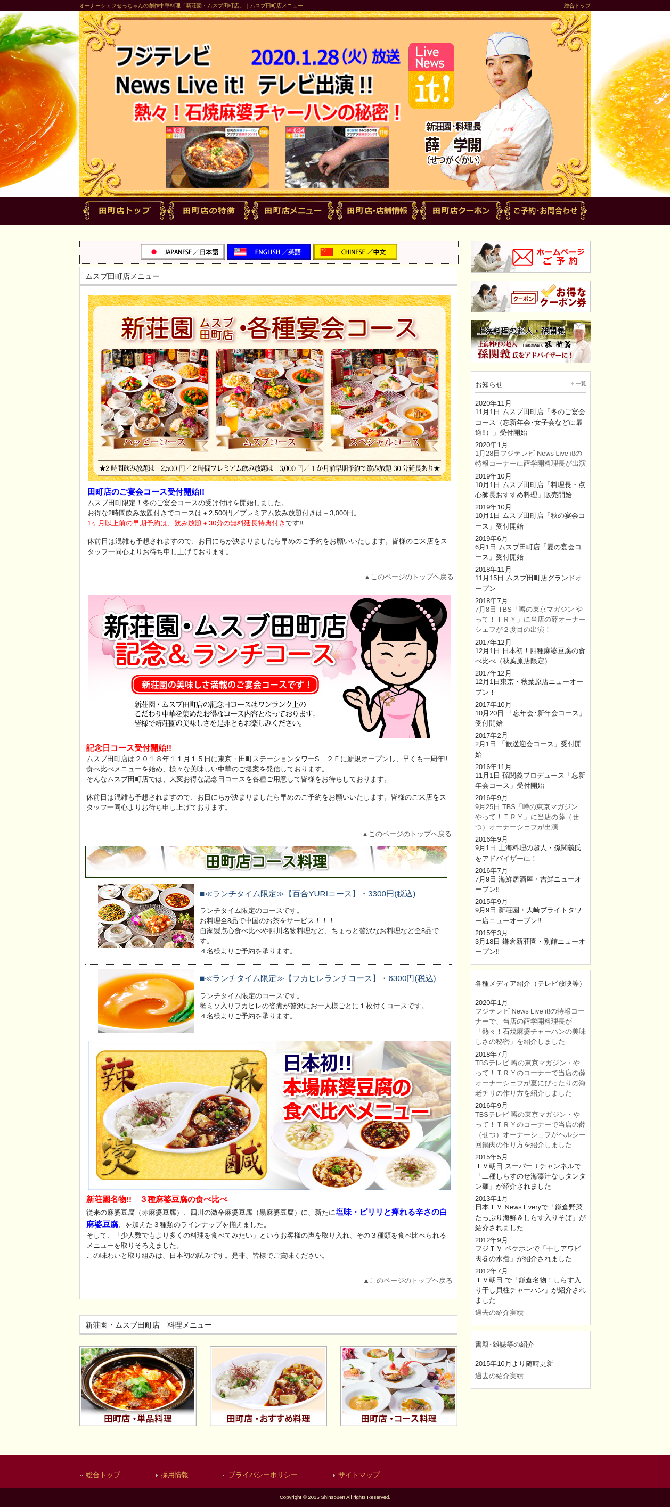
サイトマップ (359, 1475)
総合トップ (577, 6)
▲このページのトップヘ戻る (409, 577)
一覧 (581, 383)
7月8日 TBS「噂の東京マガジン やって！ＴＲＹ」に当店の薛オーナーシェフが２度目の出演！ (530, 619)
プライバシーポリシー (263, 1475)
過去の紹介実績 (499, 1312)
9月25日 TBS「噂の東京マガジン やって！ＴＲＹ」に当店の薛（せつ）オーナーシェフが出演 (527, 817)
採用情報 (175, 1475)
